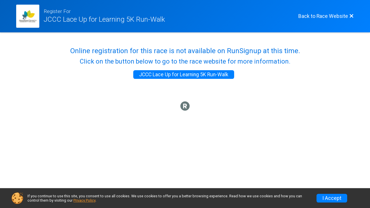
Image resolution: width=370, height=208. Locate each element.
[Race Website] (30, 16)
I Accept (331, 198)
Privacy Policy (84, 200)
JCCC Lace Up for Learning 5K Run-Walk (183, 74)
